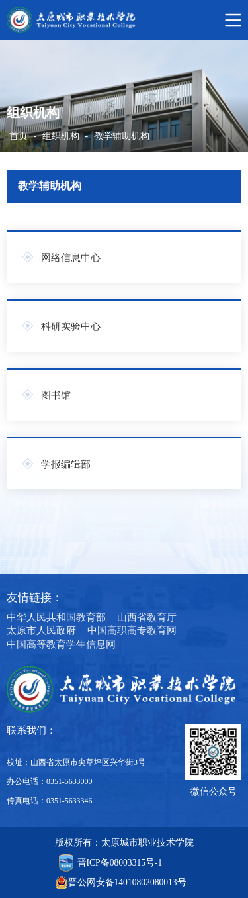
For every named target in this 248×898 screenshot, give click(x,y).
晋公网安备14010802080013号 (127, 882)
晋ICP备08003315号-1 (120, 863)
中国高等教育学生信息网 (61, 644)
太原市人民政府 (41, 630)
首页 (18, 136)
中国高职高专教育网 (132, 630)
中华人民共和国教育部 (56, 617)
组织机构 (60, 136)
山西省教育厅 (147, 617)
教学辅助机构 (121, 136)
